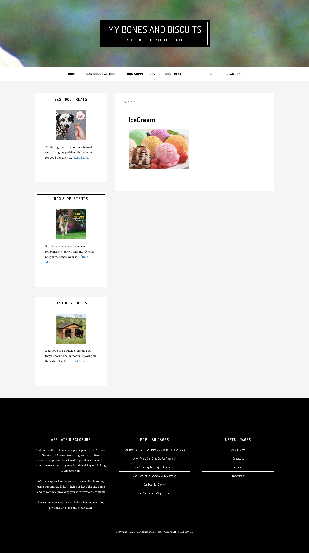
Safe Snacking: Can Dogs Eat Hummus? (154, 467)
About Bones (238, 449)
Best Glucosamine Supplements (154, 493)
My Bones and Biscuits (154, 29)
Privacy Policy (238, 475)
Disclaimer (238, 467)
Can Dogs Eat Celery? (154, 484)
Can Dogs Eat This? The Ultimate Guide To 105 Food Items (154, 449)
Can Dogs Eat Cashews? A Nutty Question (154, 475)
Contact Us (238, 458)
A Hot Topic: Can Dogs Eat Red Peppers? (154, 458)
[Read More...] (82, 158)
